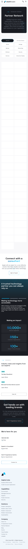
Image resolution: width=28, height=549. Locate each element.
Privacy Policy (22, 542)
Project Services (5, 497)
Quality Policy (15, 542)
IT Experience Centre (6, 523)
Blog (2, 528)
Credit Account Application (8, 484)
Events (3, 530)
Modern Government (6, 512)
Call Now (3, 440)
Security (3, 499)
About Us (3, 521)
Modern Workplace (6, 506)
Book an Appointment (6, 457)
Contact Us (4, 534)
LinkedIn (3, 536)
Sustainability (4, 515)
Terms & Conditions (7, 542)
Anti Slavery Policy (9, 544)
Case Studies (4, 532)
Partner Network (5, 526)
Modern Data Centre (6, 508)
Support (3, 495)
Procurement (4, 491)
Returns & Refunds (18, 544)
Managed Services (6, 493)
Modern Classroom (6, 510)
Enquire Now (4, 448)
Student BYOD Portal (6, 482)
